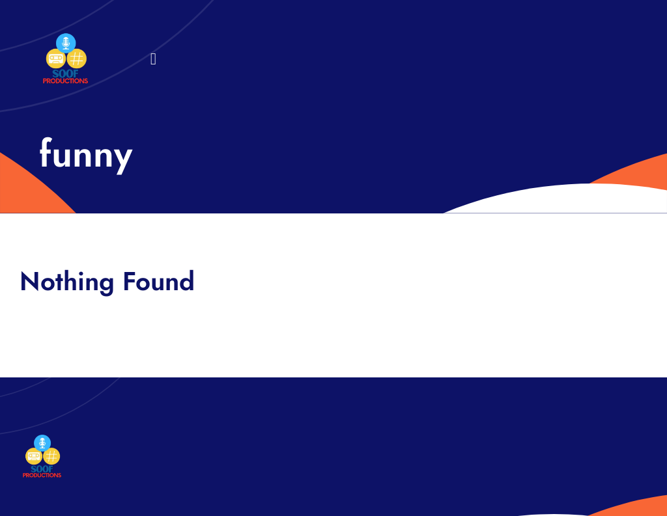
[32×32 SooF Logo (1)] (65, 38)
